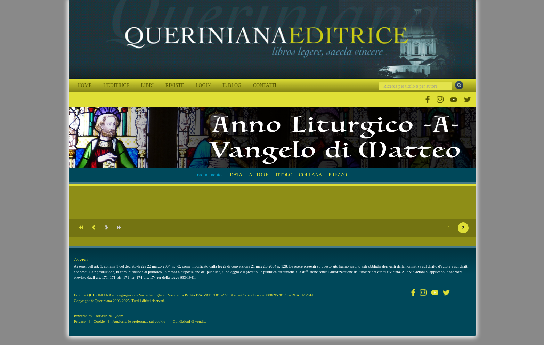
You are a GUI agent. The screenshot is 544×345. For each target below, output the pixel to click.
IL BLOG (231, 85)
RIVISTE (174, 85)
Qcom (118, 316)
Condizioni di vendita (189, 321)
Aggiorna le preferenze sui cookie (139, 321)
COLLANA (310, 175)
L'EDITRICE (116, 85)
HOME (85, 85)
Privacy (80, 321)
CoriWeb (100, 316)
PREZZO (337, 175)
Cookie (99, 321)
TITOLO (283, 175)
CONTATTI (264, 85)
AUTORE (259, 175)
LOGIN (203, 85)
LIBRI (147, 85)
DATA (236, 175)
